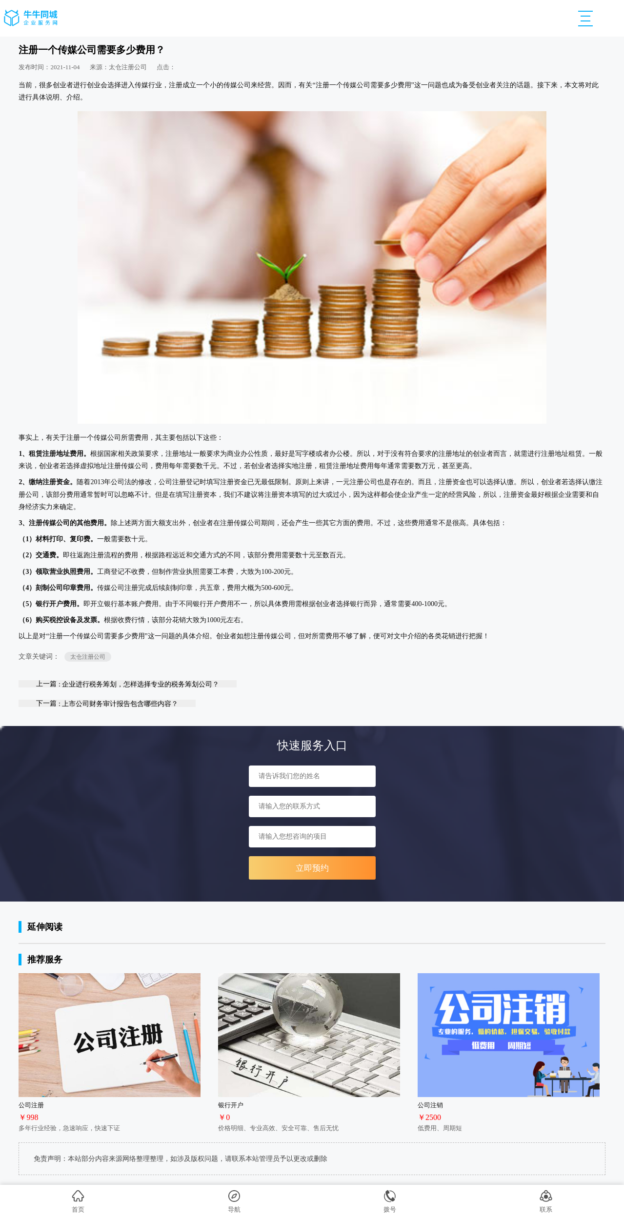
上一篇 (127, 683)
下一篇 (107, 703)
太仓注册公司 (87, 656)
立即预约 (312, 868)
